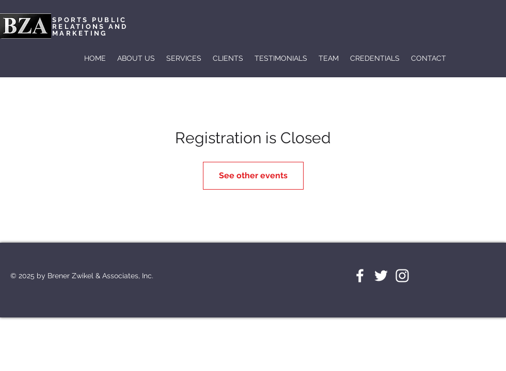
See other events (253, 175)
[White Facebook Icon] (360, 275)
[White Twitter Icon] (381, 275)
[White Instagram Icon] (402, 275)
